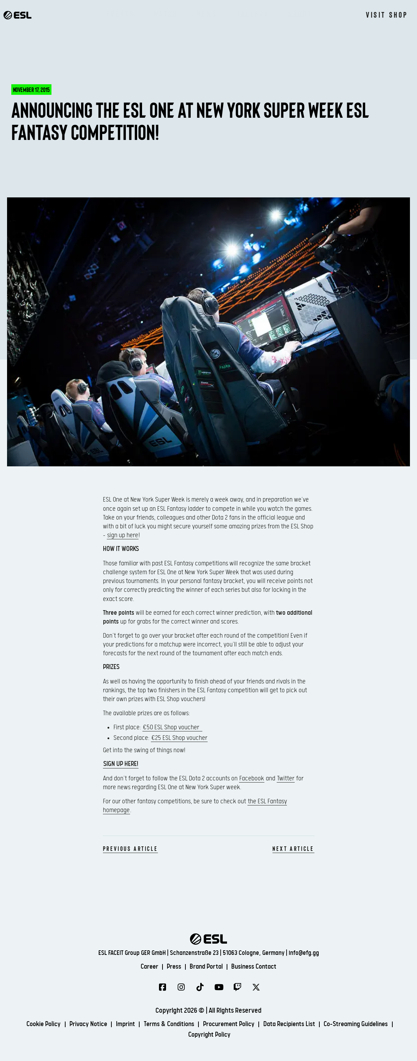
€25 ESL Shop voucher (179, 738)
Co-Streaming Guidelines (364, 1024)
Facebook (251, 778)
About (300, 14)
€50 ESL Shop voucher (172, 727)
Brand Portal (206, 966)
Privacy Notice (82, 1024)
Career (145, 966)
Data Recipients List (293, 1024)
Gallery (252, 14)
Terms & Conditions (166, 1024)
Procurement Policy (229, 1024)
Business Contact (257, 966)
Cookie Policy (34, 1024)
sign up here (122, 535)
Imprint (121, 1024)
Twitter (285, 778)
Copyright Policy (209, 1035)
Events (120, 14)
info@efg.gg (304, 953)
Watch (166, 14)
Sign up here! (120, 764)
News (207, 14)
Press (172, 966)
